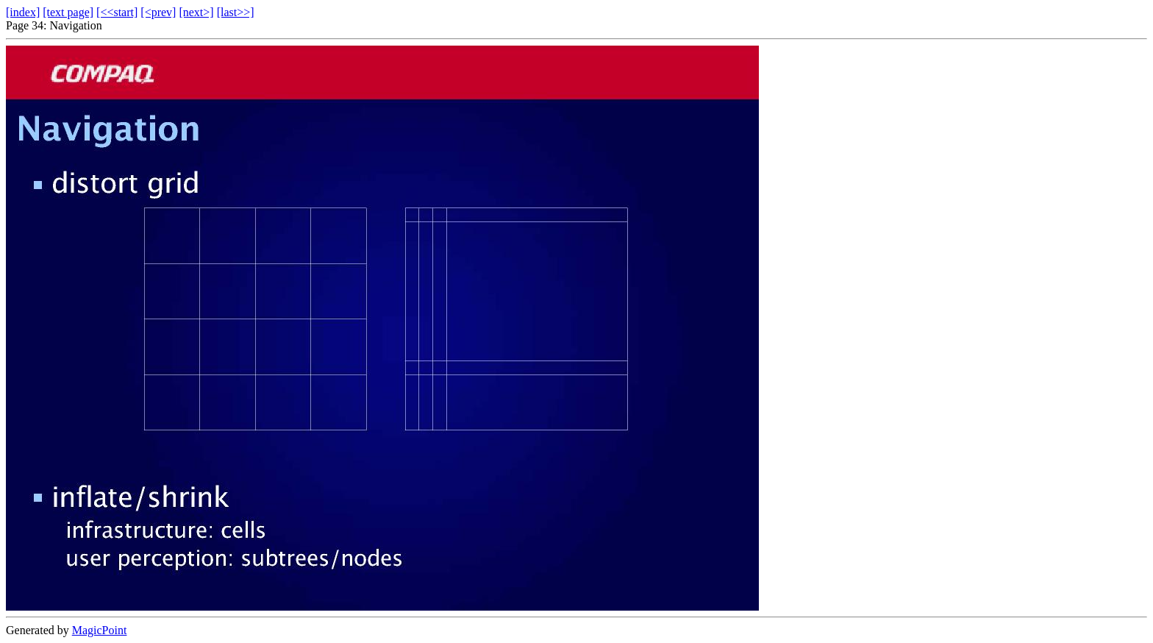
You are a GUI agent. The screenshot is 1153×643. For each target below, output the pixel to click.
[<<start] (117, 12)
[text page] (68, 12)
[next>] (196, 12)
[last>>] (235, 12)
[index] (23, 12)
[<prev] (158, 12)
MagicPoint (99, 630)
